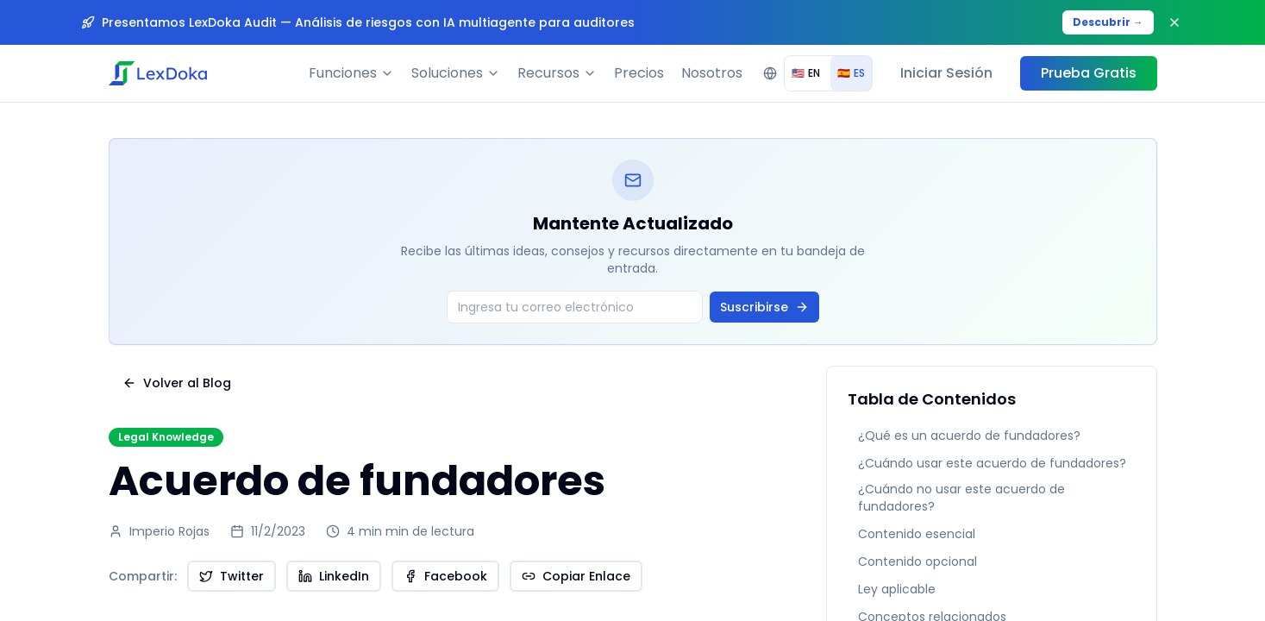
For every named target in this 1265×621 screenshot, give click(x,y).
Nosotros (711, 73)
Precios (639, 73)
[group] (828, 73)
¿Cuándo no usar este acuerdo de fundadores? (961, 497)
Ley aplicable (897, 589)
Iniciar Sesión (946, 73)
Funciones (351, 73)
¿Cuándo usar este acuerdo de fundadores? (992, 463)
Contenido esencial (916, 534)
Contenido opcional (917, 561)
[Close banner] (1174, 22)
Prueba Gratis (1089, 73)
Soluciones (455, 73)
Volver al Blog (176, 383)
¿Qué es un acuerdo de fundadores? (969, 435)
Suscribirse (764, 307)
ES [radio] (851, 73)
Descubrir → (1108, 22)
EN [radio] (806, 73)
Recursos (557, 73)
